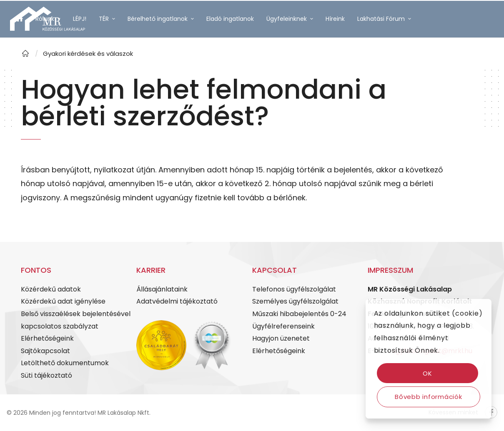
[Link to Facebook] (12, 68)
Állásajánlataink (162, 289)
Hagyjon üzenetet (281, 338)
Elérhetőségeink (47, 338)
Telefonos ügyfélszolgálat (294, 289)
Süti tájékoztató (46, 375)
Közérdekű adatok (51, 289)
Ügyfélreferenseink (283, 326)
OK (427, 373)
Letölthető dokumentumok (65, 363)
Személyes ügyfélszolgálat (295, 301)
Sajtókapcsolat (45, 351)
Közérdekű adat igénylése (63, 301)
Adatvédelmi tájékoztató (177, 301)
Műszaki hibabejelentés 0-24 (299, 314)
